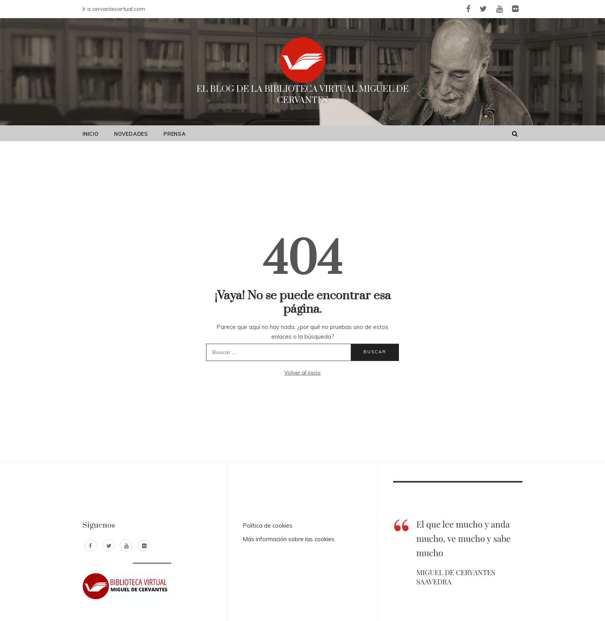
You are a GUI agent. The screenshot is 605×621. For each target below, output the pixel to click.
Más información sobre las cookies (289, 539)
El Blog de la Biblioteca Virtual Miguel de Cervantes (302, 95)
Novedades (131, 134)
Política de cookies (267, 525)
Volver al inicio (302, 372)
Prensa (175, 134)
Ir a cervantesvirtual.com (114, 8)
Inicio (91, 134)
